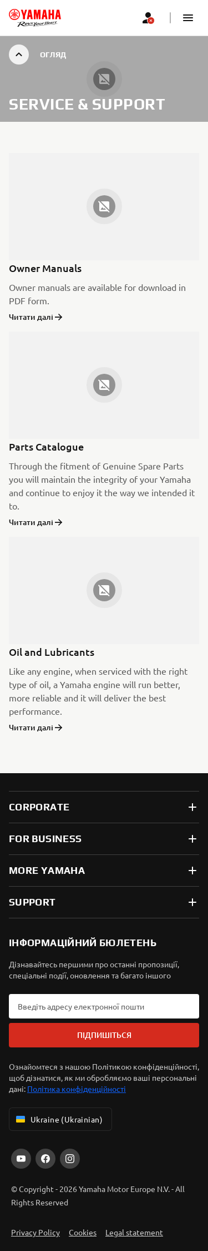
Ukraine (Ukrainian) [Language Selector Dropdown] (58, 1119)
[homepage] (35, 18)
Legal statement (134, 1232)
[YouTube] (21, 1159)
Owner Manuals (45, 267)
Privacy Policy (35, 1232)
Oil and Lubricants (51, 651)
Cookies (83, 1232)
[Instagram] (70, 1159)
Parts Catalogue (46, 446)
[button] (188, 18)
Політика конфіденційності (76, 1089)
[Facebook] (45, 1159)
